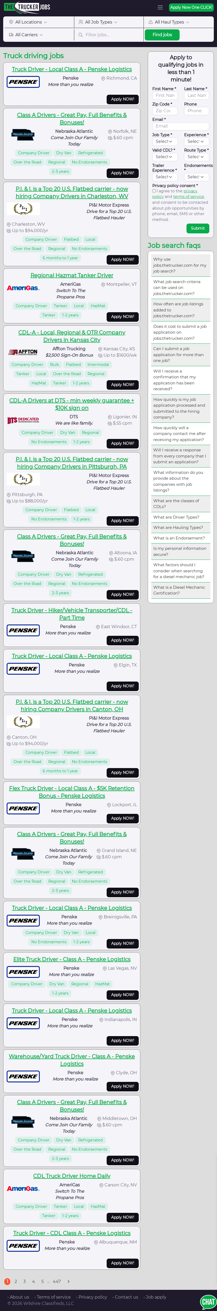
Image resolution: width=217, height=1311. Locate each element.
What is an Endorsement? (179, 538)
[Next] (68, 1281)
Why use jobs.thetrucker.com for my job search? (179, 265)
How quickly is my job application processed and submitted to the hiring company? (179, 408)
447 (57, 1281)
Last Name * (195, 89)
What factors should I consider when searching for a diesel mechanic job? (179, 570)
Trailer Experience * (164, 168)
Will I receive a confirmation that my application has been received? (174, 380)
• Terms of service (52, 1297)
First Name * (164, 89)
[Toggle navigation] (160, 7)
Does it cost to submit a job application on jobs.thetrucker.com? (180, 332)
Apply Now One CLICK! (191, 7)
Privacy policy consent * (175, 185)
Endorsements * (198, 168)
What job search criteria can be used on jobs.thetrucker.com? (177, 287)
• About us (18, 1297)
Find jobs (162, 34)
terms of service (188, 196)
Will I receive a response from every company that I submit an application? (179, 455)
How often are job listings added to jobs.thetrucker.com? (178, 309)
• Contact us (125, 1297)
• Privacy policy (91, 1297)
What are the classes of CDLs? (176, 503)
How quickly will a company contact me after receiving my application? (179, 433)
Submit (198, 228)
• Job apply (155, 1297)
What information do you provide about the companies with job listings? (178, 481)
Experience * (196, 135)
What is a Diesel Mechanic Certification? (179, 590)
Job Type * (162, 135)
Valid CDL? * (163, 150)
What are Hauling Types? (178, 527)
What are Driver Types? (176, 517)
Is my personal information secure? (179, 551)
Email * (159, 119)
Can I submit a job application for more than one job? (178, 354)
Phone (190, 104)
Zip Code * (162, 104)
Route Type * (196, 150)
